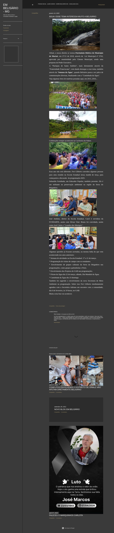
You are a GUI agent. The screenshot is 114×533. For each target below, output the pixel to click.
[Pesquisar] (101, 5)
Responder (57, 322)
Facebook (6, 28)
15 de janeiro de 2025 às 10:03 (67, 314)
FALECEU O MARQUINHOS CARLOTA (66, 515)
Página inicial (41, 4)
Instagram (6, 30)
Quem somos (50, 4)
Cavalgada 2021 (73, 4)
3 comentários (59, 518)
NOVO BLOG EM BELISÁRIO (67, 409)
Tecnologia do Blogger (68, 528)
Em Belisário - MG (10, 8)
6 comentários (64, 412)
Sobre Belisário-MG (61, 4)
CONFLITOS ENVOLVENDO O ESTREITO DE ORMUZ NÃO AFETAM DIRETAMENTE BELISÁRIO (75, 388)
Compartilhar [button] (35, 13)
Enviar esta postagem (60, 306)
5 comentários (59, 392)
